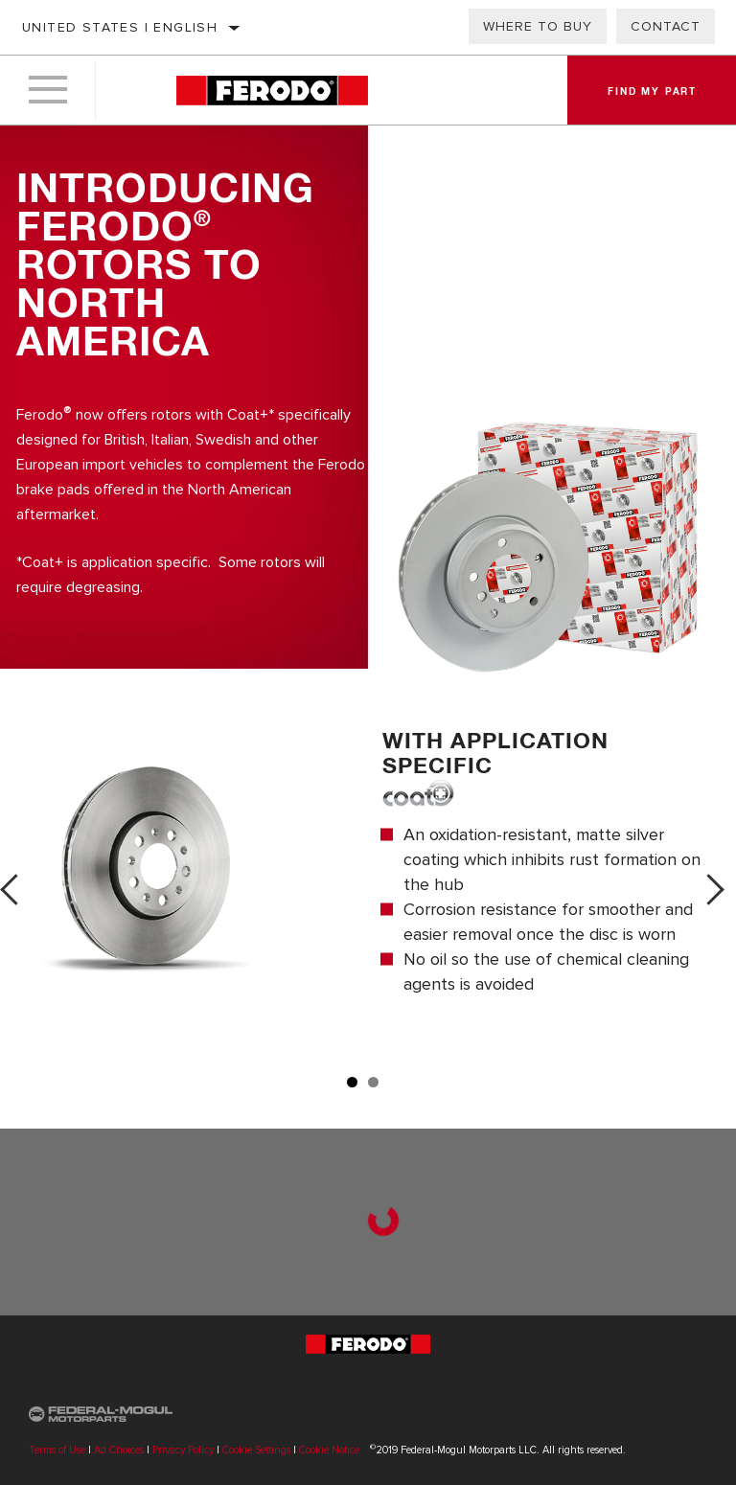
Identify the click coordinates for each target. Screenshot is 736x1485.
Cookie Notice (329, 1450)
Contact (666, 26)
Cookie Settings (256, 1450)
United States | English (120, 27)
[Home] (272, 90)
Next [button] (714, 889)
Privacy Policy (183, 1450)
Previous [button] (21, 889)
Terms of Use (57, 1450)
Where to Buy (537, 26)
